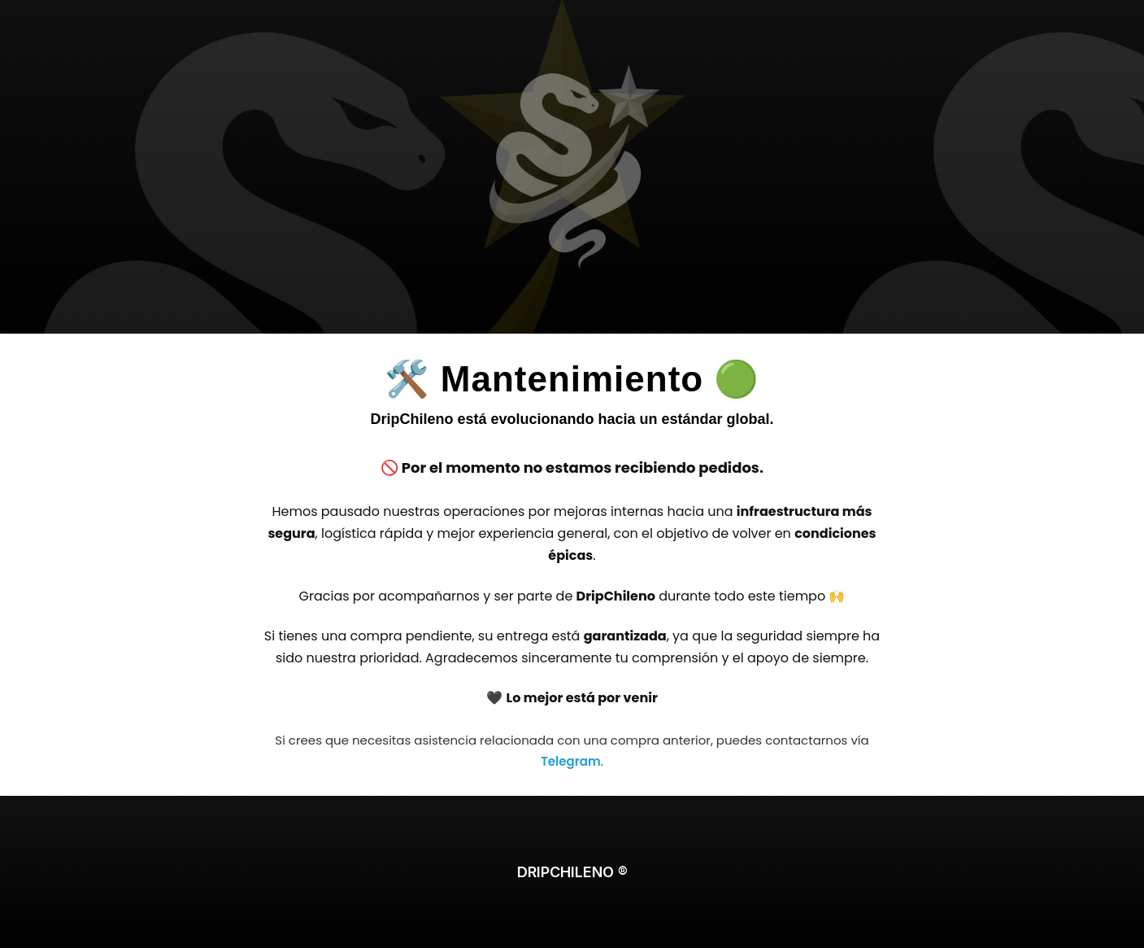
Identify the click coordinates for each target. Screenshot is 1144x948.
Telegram (570, 761)
